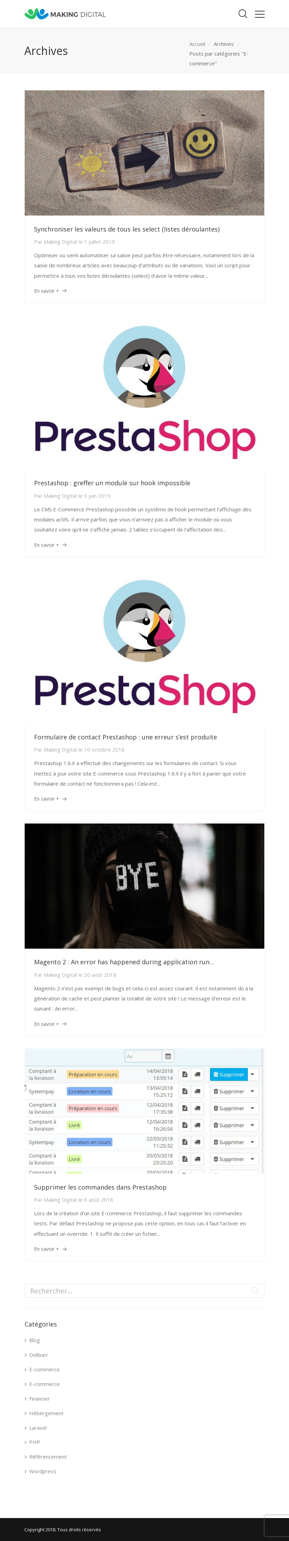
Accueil (197, 43)
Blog (34, 1340)
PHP (34, 1441)
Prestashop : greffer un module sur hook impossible (112, 483)
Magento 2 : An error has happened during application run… (124, 962)
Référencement (48, 1456)
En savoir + (46, 290)
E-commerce (44, 1369)
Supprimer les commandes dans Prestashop (100, 1187)
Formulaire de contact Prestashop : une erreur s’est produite (125, 737)
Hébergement (46, 1413)
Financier (39, 1398)
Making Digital (60, 241)
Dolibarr (38, 1354)
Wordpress (42, 1471)
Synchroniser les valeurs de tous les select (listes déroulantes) (127, 229)
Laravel (38, 1427)
